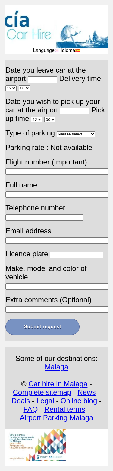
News (87, 392)
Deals (20, 401)
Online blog (79, 401)
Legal (45, 401)
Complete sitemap (42, 392)
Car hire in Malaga (57, 384)
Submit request (42, 327)
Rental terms (64, 409)
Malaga (56, 367)
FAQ (30, 409)
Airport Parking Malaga (56, 418)
